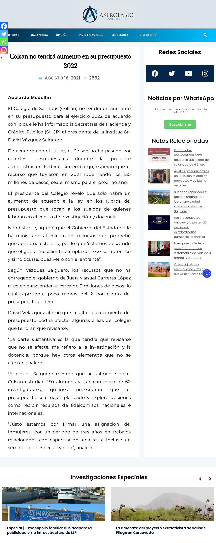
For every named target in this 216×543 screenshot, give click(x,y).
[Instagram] (4, 50)
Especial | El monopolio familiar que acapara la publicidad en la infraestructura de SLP (49, 530)
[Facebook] (4, 26)
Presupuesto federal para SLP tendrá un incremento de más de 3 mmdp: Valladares (192, 250)
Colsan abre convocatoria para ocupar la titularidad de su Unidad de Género (191, 157)
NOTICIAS (14, 35)
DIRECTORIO (148, 35)
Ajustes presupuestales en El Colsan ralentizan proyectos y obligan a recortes (191, 178)
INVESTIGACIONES (91, 35)
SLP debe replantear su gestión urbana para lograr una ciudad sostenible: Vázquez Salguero (191, 201)
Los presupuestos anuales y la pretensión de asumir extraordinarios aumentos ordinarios (191, 227)
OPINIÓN (63, 35)
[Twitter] (4, 34)
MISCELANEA (121, 35)
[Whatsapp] (4, 42)
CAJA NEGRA (39, 35)
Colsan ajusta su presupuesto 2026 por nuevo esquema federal (192, 269)
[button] (205, 35)
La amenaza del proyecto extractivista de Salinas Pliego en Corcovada (160, 530)
